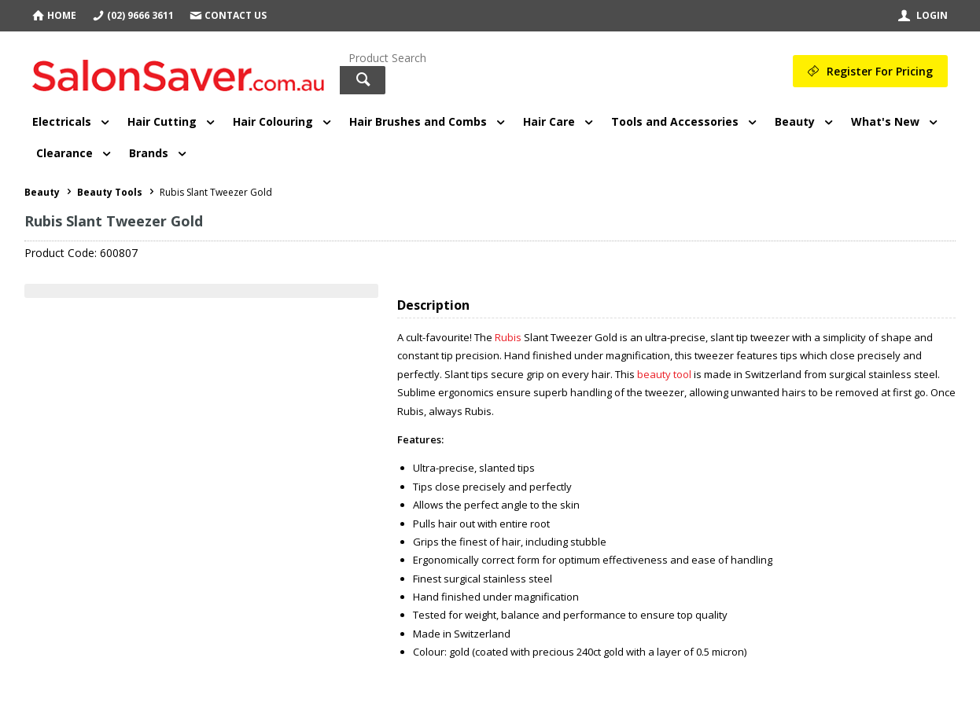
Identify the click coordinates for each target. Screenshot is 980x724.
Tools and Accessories (675, 121)
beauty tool (665, 374)
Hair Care (549, 121)
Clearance (64, 152)
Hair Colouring (273, 121)
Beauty (795, 121)
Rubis (509, 337)
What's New (885, 121)
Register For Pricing (880, 71)
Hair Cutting (162, 121)
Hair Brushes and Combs (418, 121)
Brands (148, 152)
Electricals (61, 121)
